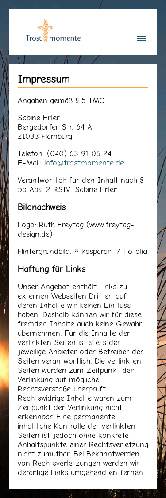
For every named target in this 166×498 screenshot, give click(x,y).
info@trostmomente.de (84, 162)
